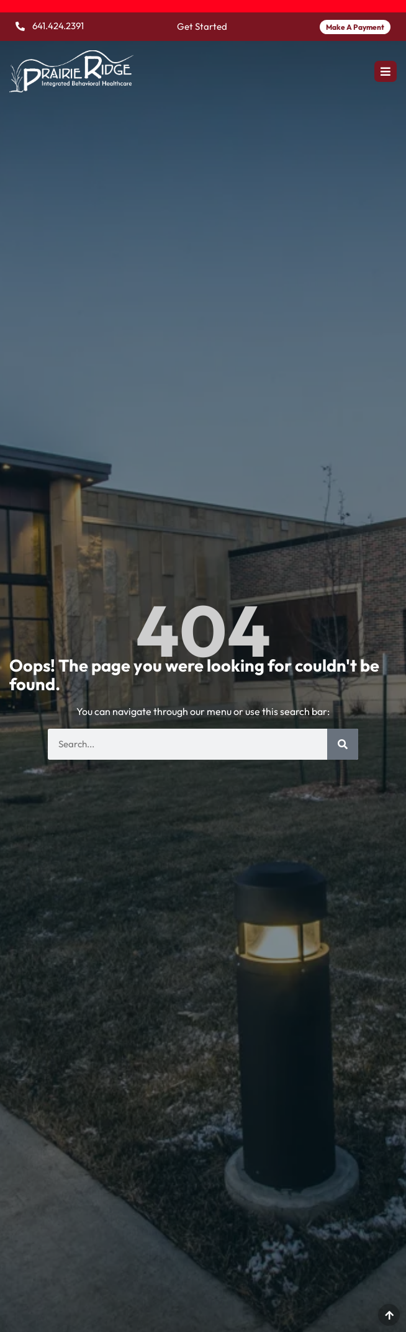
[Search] (342, 744)
